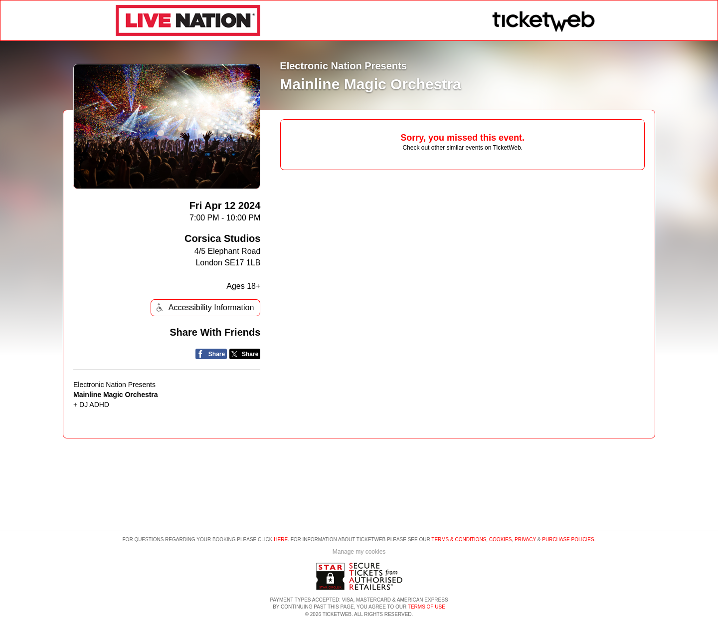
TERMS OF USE (426, 607)
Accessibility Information (204, 307)
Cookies (500, 539)
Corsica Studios (222, 238)
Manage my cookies (359, 551)
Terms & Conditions (458, 539)
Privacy (525, 539)
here (281, 539)
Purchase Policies (568, 539)
